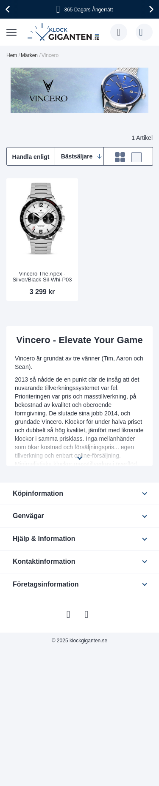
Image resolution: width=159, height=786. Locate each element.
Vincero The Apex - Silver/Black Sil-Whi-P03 (42, 276)
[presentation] (9, 9)
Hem (11, 55)
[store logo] (65, 32)
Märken (29, 55)
